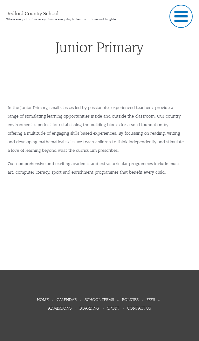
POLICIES (131, 299)
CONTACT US (139, 308)
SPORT (114, 308)
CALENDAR (68, 299)
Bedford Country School (32, 13)
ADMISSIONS (61, 308)
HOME (44, 299)
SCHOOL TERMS (99, 299)
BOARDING (90, 308)
